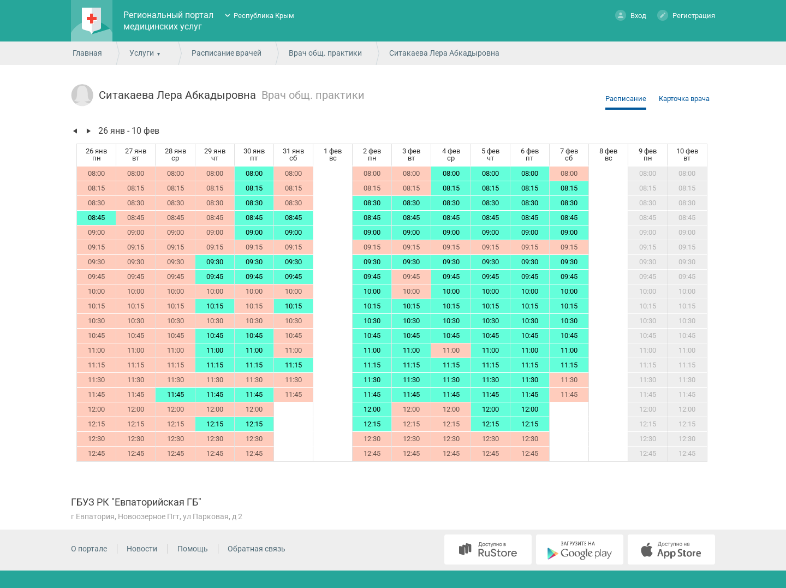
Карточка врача (684, 98)
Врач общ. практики (325, 53)
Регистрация (686, 15)
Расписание (625, 98)
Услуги (141, 53)
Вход (630, 15)
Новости (142, 548)
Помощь (192, 548)
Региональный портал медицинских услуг (168, 21)
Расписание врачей (226, 53)
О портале (89, 548)
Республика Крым (264, 15)
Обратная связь (256, 548)
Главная (87, 53)
